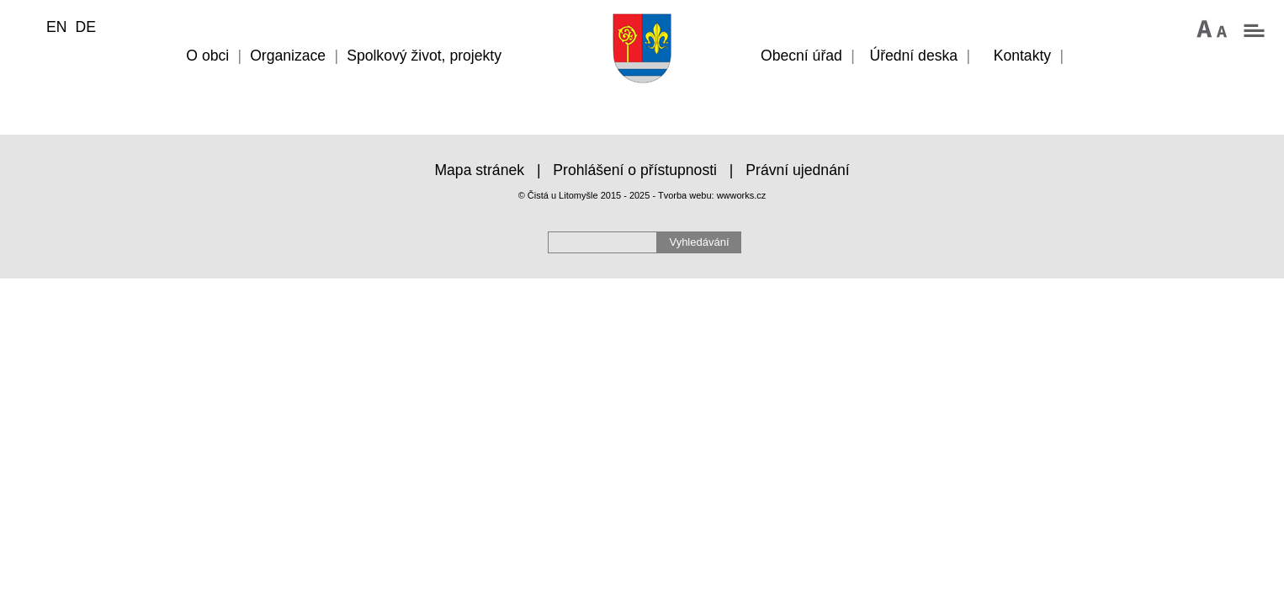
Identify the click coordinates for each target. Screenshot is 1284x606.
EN (56, 27)
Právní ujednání (797, 170)
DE (85, 27)
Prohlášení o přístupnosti (635, 170)
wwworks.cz (742, 195)
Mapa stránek (479, 170)
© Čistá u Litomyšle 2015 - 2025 (584, 195)
